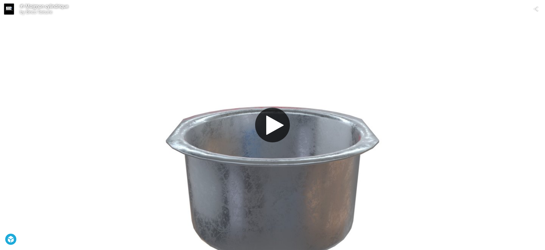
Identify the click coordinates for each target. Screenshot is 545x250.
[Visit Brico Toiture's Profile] (9, 9)
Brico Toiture (39, 12)
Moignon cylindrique (46, 6)
